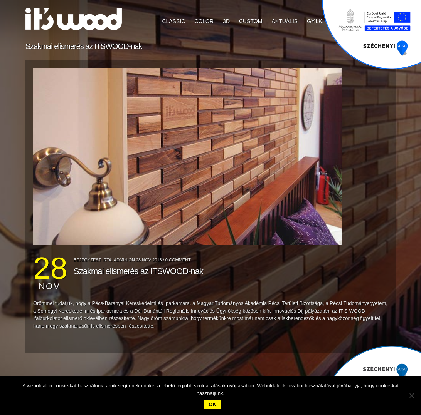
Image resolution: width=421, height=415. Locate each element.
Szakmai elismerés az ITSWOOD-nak (138, 271)
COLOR (204, 21)
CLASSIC (173, 21)
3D (226, 21)
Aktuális (284, 21)
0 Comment (178, 260)
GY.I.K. (315, 21)
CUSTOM (250, 21)
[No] (411, 395)
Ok (212, 404)
